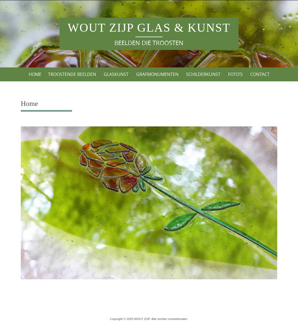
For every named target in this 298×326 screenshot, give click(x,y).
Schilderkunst (203, 74)
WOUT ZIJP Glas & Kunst (149, 27)
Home (35, 74)
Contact (260, 74)
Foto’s (235, 74)
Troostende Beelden (72, 74)
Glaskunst (116, 74)
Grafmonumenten (157, 74)
